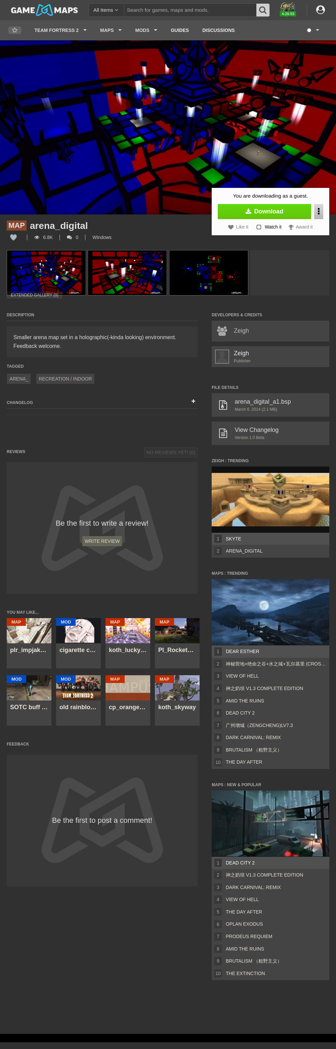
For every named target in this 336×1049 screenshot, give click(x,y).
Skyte (233, 538)
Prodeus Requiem (249, 936)
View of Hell (242, 676)
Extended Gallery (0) (34, 295)
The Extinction (245, 973)
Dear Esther (242, 651)
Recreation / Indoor (65, 378)
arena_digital (244, 551)
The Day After (244, 762)
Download (265, 211)
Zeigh (241, 353)
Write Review (102, 541)
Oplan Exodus (244, 924)
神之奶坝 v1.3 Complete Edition (264, 688)
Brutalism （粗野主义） (254, 750)
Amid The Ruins (245, 700)
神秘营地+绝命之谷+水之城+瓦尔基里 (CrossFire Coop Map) (276, 664)
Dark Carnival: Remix (253, 737)
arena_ (18, 378)
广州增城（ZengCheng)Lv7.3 (259, 725)
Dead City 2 (240, 713)
